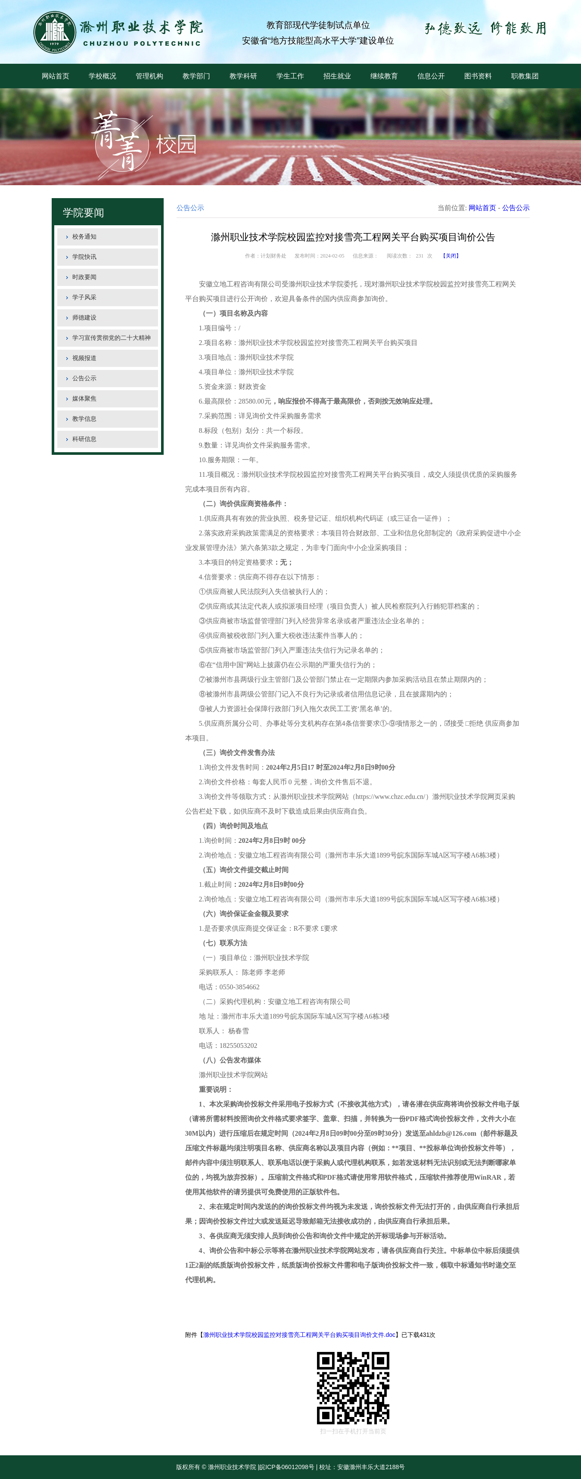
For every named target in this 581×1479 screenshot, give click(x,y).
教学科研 (243, 76)
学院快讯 (84, 257)
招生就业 (337, 76)
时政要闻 (84, 277)
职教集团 (525, 76)
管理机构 (149, 76)
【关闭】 (451, 256)
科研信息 (84, 439)
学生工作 (290, 76)
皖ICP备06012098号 (286, 1466)
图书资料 (478, 76)
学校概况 (102, 76)
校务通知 (84, 236)
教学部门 (196, 76)
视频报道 (84, 358)
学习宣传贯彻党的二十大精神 (111, 338)
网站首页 (55, 76)
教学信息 (84, 419)
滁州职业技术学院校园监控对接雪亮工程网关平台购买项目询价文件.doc (299, 1334)
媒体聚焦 (84, 398)
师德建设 (84, 317)
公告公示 (84, 378)
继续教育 (384, 76)
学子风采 (84, 297)
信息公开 (431, 76)
